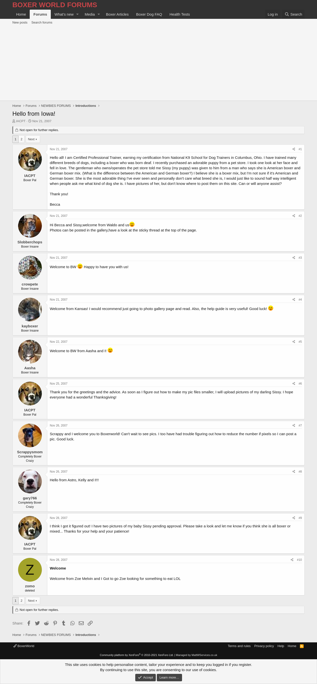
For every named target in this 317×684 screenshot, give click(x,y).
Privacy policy (264, 646)
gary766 (30, 498)
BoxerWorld (23, 646)
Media (90, 14)
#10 (299, 560)
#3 (300, 257)
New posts (19, 22)
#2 (300, 216)
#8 (300, 471)
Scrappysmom (30, 452)
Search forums (42, 22)
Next (31, 139)
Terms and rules (239, 646)
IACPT (21, 121)
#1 (300, 149)
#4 (300, 299)
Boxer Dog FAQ (149, 14)
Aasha (29, 368)
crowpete (30, 284)
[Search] (293, 14)
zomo (30, 586)
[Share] (294, 149)
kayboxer (30, 326)
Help (281, 646)
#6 (300, 383)
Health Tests (179, 14)
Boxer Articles (117, 14)
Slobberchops (29, 242)
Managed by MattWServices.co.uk (196, 655)
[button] (77, 14)
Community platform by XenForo (137, 655)
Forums (40, 14)
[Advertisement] (158, 63)
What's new (64, 14)
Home (21, 14)
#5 (300, 341)
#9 (300, 518)
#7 (300, 425)
